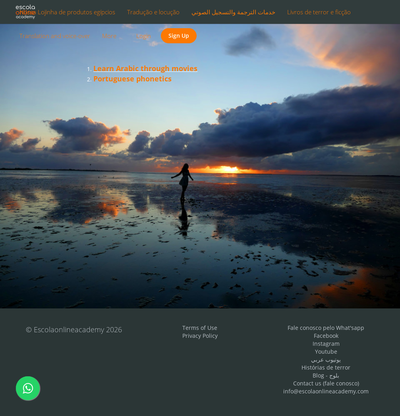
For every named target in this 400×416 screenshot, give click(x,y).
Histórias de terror (325, 367)
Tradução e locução (153, 12)
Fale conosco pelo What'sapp (326, 327)
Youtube (326, 351)
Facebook (326, 335)
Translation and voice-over (54, 36)
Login (143, 36)
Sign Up (178, 35)
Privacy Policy (200, 335)
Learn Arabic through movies (145, 68)
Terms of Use (199, 327)
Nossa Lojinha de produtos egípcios (67, 12)
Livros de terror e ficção (319, 12)
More (110, 36)
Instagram (326, 343)
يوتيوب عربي (326, 359)
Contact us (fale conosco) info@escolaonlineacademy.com (326, 387)
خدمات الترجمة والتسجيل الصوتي (233, 12)
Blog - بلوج (326, 375)
